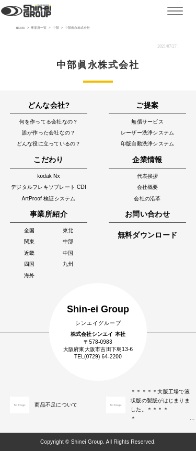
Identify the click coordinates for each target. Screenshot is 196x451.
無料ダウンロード (148, 235)
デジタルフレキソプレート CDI (48, 187)
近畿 (29, 253)
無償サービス (147, 122)
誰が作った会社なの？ (49, 133)
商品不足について (55, 405)
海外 (29, 275)
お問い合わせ (147, 214)
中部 (68, 241)
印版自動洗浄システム (148, 143)
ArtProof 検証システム (48, 198)
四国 (29, 264)
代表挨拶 (147, 176)
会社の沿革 (147, 198)
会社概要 (147, 187)
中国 (68, 253)
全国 (29, 230)
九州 (68, 264)
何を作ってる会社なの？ (48, 122)
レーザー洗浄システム (148, 133)
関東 (29, 241)
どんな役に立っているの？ (49, 143)
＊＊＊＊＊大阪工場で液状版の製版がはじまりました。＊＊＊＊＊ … (161, 405)
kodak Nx (48, 176)
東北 (68, 230)
